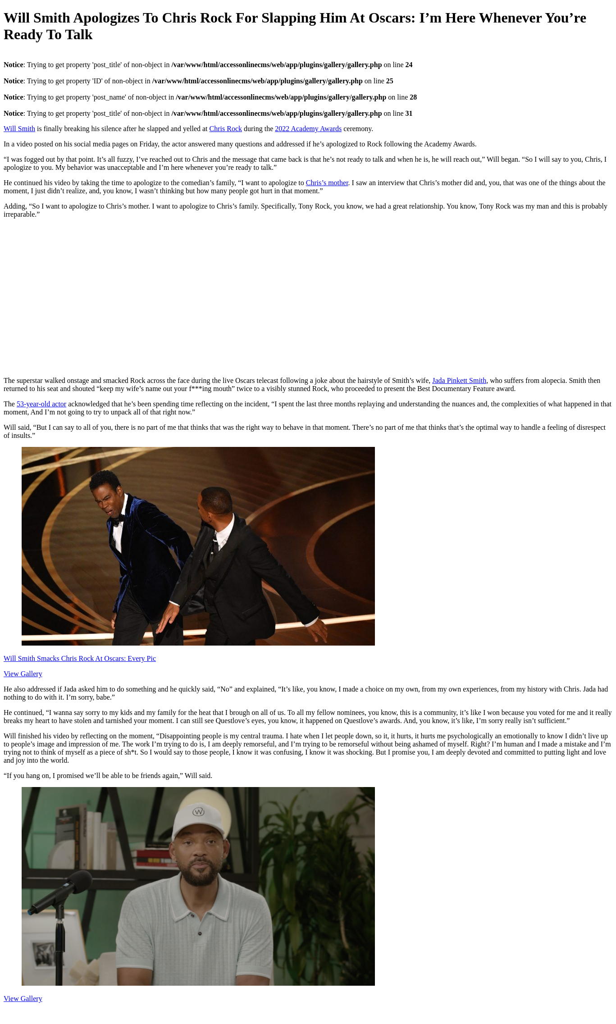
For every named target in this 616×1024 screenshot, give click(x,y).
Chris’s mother (327, 183)
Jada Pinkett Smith (459, 380)
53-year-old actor (41, 404)
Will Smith (19, 128)
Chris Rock (226, 128)
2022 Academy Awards (308, 128)
